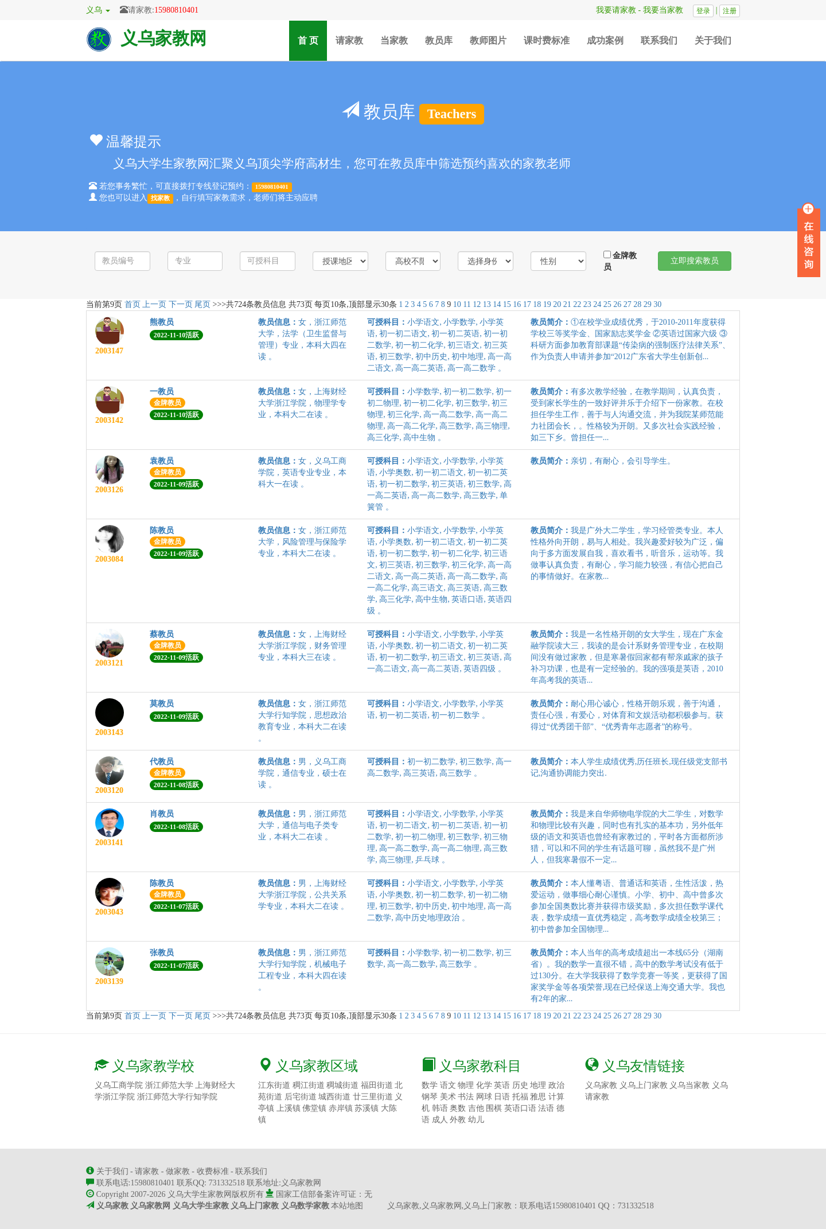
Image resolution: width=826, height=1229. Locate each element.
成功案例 (605, 40)
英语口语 (520, 1108)
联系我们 (659, 40)
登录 (703, 11)
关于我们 (713, 40)
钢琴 (430, 1096)
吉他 (476, 1108)
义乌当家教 (689, 1085)
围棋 (494, 1108)
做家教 (178, 1171)
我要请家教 (612, 10)
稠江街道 (309, 1085)
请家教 (349, 40)
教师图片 (488, 40)
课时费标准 (547, 40)
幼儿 (476, 1119)
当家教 (394, 40)
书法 (466, 1096)
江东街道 (274, 1085)
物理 (466, 1085)
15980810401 (176, 10)
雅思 (538, 1096)
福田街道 (377, 1085)
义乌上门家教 (644, 1085)
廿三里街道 (373, 1096)
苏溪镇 (366, 1108)
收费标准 (213, 1171)
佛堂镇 (314, 1108)
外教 (458, 1119)
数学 (430, 1085)
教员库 (439, 40)
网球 (484, 1096)
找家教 (160, 198)
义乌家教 (601, 1085)
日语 (502, 1096)
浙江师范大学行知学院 (177, 1096)
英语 (502, 1085)
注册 (730, 11)
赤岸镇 (341, 1108)
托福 (520, 1096)
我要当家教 (667, 10)
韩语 (440, 1108)
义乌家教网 (163, 38)
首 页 (312, 39)
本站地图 (347, 1205)
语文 (448, 1085)
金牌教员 (620, 261)
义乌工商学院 (119, 1085)
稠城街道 (342, 1085)
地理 (538, 1085)
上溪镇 (288, 1108)
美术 (448, 1096)
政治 (556, 1085)
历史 (520, 1085)
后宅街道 (301, 1096)
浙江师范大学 (169, 1085)
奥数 (458, 1108)
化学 (484, 1085)
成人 (440, 1119)
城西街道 (334, 1096)
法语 (546, 1108)
